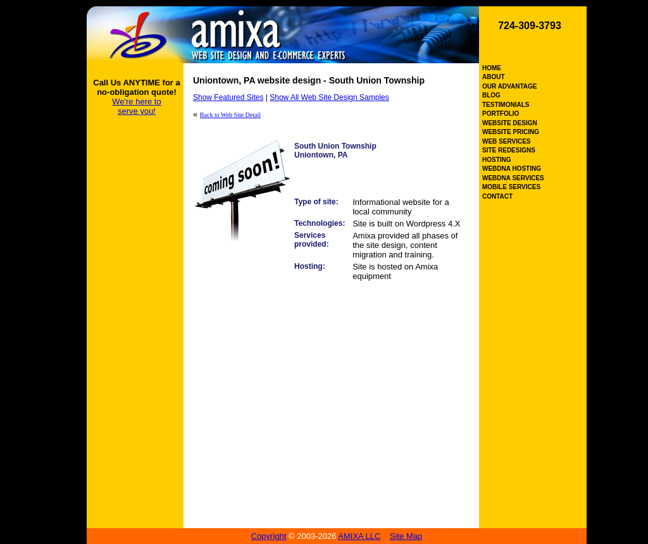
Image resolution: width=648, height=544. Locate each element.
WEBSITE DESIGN (509, 123)
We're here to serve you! (136, 106)
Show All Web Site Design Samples (329, 97)
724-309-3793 (529, 25)
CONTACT (497, 196)
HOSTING (496, 159)
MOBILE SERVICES (511, 186)
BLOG (491, 95)
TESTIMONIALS (505, 104)
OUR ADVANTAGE (509, 86)
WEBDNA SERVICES (513, 178)
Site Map (406, 536)
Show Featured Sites (228, 97)
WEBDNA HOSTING (511, 168)
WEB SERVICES (506, 141)
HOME (491, 68)
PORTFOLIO (500, 113)
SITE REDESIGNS (508, 150)
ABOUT (493, 76)
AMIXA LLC (359, 536)
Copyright (269, 536)
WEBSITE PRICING (510, 131)
